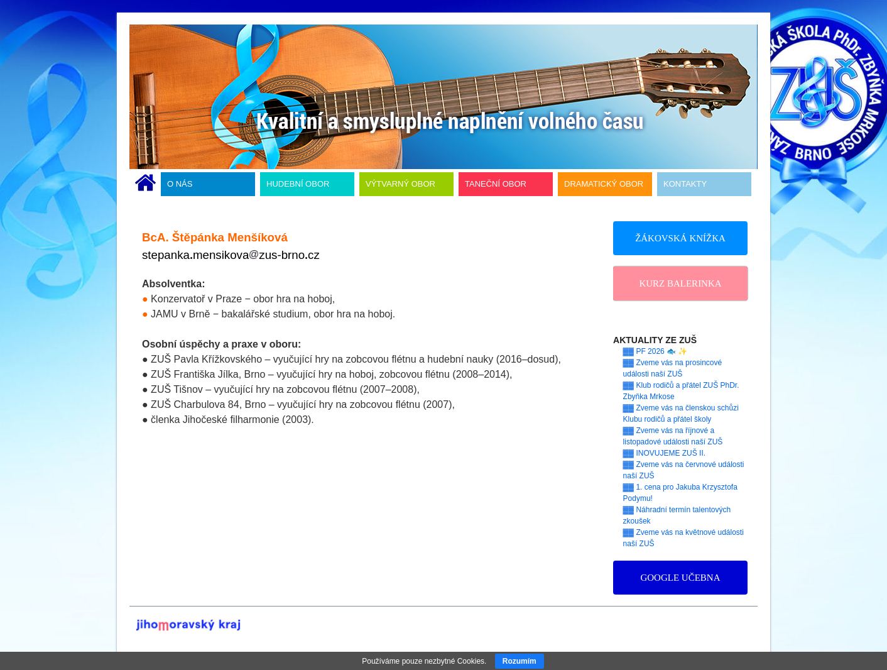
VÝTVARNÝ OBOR (400, 184)
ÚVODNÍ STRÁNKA (145, 184)
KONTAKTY (685, 184)
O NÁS (179, 184)
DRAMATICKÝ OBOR (603, 184)
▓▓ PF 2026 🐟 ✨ (655, 351)
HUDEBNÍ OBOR (297, 184)
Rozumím (519, 661)
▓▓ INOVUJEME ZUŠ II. (664, 453)
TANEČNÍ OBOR (495, 184)
